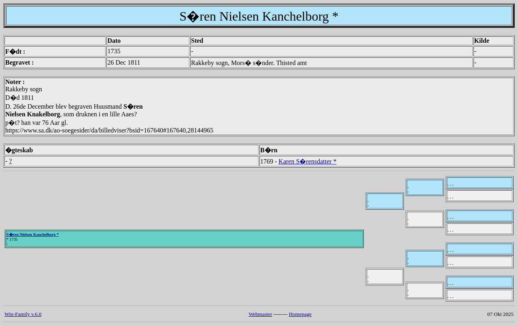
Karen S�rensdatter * (307, 161)
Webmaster (260, 314)
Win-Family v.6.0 (22, 314)
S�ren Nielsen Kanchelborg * (32, 234)
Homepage (300, 314)
